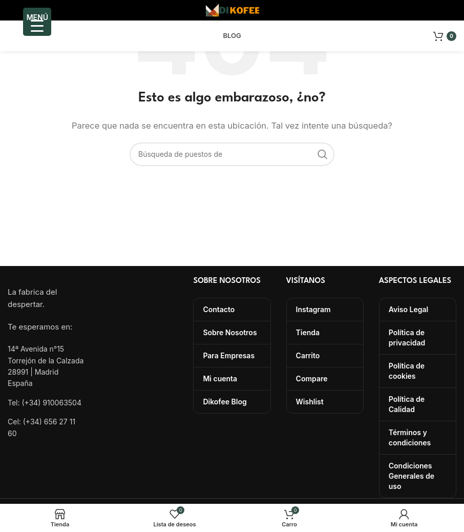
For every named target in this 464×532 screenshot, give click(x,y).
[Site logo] (232, 9)
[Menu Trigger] (37, 22)
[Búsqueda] (232, 154)
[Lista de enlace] (46, 402)
